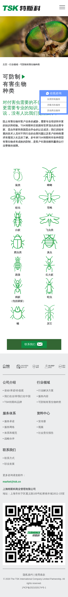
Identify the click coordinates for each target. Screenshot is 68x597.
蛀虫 (49, 297)
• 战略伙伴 (9, 438)
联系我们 (34, 344)
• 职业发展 (9, 463)
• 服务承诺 (9, 421)
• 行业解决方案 (45, 390)
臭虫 (49, 252)
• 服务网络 (9, 427)
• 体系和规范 (10, 432)
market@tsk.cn (12, 481)
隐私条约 (28, 574)
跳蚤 (17, 274)
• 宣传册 (41, 421)
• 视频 (40, 427)
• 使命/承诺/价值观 (13, 390)
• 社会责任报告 (45, 432)
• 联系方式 (9, 458)
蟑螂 (49, 185)
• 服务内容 (43, 396)
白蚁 (17, 230)
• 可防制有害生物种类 (49, 402)
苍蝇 (49, 207)
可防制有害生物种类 (30, 64)
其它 (49, 323)
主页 (5, 64)
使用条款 (40, 574)
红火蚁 (49, 274)
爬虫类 (18, 252)
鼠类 (17, 185)
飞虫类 (49, 230)
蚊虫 (17, 207)
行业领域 (13, 64)
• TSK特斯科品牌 (12, 402)
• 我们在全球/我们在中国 (16, 396)
